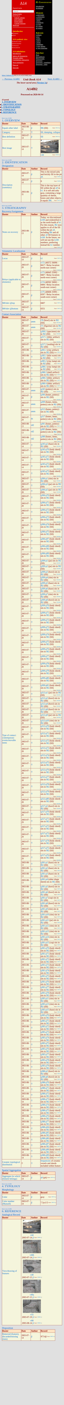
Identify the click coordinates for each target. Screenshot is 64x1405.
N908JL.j (58, 154)
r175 (43, 292)
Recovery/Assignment (12, 211)
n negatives (39, 22)
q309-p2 (44, 566)
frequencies (46, 1161)
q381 (43, 424)
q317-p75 (45, 848)
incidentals (39, 8)
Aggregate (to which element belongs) (11, 1177)
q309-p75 (45, 642)
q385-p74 (45, 1037)
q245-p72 (45, 464)
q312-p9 (44, 715)
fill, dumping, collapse (50, 132)
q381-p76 (45, 982)
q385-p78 (45, 1060)
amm (33, 321)
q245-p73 (45, 471)
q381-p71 (45, 954)
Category (6, 132)
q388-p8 (44, 1077)
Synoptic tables (18, 58)
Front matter (18, 22)
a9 (42, 177)
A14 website (18, 20)
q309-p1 (44, 560)
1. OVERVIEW (9, 102)
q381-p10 (45, 914)
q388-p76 (45, 1116)
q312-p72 (45, 741)
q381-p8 (44, 903)
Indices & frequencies (20, 56)
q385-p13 (45, 1004)
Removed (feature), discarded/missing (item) (10, 1336)
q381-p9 (44, 909)
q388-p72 (45, 1093)
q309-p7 (44, 594)
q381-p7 (44, 898)
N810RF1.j (59, 333)
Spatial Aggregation (11, 1170)
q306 (43, 395)
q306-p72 (45, 510)
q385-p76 (45, 1049)
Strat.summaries (18, 62)
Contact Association (11, 314)
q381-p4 (44, 879)
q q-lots (38, 24)
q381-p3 (44, 874)
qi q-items (39, 26)
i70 (42, 320)
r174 (43, 282)
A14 (14, 35)
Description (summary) (7, 186)
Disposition (7, 1328)
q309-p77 (45, 656)
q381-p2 (44, 868)
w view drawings (41, 48)
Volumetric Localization (13, 251)
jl (31, 128)
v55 (32, 1314)
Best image (7, 148)
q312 (43, 409)
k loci (38, 37)
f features (39, 19)
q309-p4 (44, 577)
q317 (43, 416)
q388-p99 (45, 1155)
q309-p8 (44, 600)
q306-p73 (45, 517)
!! (31, 132)
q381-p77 (45, 987)
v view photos (40, 46)
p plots (38, 39)
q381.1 (44, 350)
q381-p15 (45, 942)
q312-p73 (45, 748)
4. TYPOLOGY (8, 110)
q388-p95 (45, 1133)
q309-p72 (45, 620)
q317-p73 (45, 833)
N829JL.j (59, 247)
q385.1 (44, 355)
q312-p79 (45, 791)
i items (38, 21)
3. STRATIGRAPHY (10, 107)
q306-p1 (44, 478)
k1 (42, 190)
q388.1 (44, 367)
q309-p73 (45, 627)
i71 (42, 326)
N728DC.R (58, 270)
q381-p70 (45, 948)
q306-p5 (44, 490)
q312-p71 (45, 733)
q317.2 (44, 344)
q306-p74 (45, 524)
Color (4, 1197)
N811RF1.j (59, 322)
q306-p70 (45, 495)
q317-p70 (45, 811)
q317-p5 (44, 806)
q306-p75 (45, 531)
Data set (15, 65)
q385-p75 (45, 1043)
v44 (42, 155)
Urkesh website (19, 18)
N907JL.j (58, 136)
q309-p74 (45, 634)
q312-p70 (45, 726)
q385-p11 (45, 998)
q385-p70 (45, 1015)
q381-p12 (45, 926)
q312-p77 (45, 777)
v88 (32, 1320)
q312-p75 (45, 762)
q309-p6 (44, 588)
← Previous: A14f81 (11, 79)
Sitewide (16, 68)
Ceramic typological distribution (11, 1163)
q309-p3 (44, 572)
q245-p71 (45, 457)
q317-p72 (45, 826)
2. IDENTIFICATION (11, 104)
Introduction (17, 53)
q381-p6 (44, 892)
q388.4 (44, 383)
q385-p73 (45, 1032)
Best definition (8, 136)
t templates (39, 44)
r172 (43, 262)
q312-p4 (44, 704)
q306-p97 (45, 539)
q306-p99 (45, 553)
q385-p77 (45, 1054)
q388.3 (44, 378)
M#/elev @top (8, 303)
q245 (43, 389)
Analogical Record (11, 1214)
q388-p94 (45, 1127)
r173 (43, 272)
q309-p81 (45, 685)
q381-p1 (44, 862)
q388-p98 (45, 1149)
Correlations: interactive (21, 60)
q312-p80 (45, 799)
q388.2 (44, 372)
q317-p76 (45, 855)
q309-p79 (45, 671)
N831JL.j (58, 127)
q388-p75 (45, 1110)
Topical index (17, 14)
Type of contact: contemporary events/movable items (9, 739)
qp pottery (39, 28)
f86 (42, 128)
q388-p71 (45, 1088)
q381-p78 (45, 993)
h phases (39, 35)
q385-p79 (45, 1065)
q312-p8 (44, 709)
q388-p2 (44, 1071)
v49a (32, 1295)
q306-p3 (44, 484)
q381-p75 (45, 976)
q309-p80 (45, 678)
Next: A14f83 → (55, 79)
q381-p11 (45, 920)
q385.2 (44, 361)
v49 (32, 1275)
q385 (43, 429)
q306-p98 (45, 546)
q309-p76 (45, 649)
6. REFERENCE (9, 112)
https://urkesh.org (8, 75)
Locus (5, 258)
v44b (32, 1255)
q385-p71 (45, 1021)
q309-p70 (45, 605)
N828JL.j (59, 176)
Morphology (8, 1189)
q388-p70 (45, 1082)
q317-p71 (45, 819)
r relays (38, 41)
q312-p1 (44, 692)
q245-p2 (44, 444)
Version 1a (42, 83)
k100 (43, 220)
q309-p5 (44, 583)
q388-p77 (45, 1121)
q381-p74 (45, 970)
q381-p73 (45, 965)
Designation (8, 165)
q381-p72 (45, 959)
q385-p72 (45, 1026)
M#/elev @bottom (10, 308)
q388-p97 (45, 1144)
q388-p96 (45, 1138)
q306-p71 (45, 502)
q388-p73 (45, 1099)
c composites (40, 17)
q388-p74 (45, 1105)
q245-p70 (45, 449)
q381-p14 (45, 937)
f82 (56, 225)
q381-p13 (45, 931)
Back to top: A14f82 (7, 118)
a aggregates (40, 15)
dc (32, 418)
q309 (43, 402)
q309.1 (44, 331)
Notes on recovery (10, 232)
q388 (43, 436)
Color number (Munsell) (8, 1202)
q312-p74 (45, 755)
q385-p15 (45, 1010)
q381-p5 (44, 886)
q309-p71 (45, 613)
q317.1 (44, 337)
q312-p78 (45, 784)
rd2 (32, 425)
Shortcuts (16, 25)
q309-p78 (45, 663)
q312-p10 (45, 720)
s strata (38, 42)
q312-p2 (44, 698)
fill (42, 136)
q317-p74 (45, 841)
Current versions (20, 23)
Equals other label (10, 128)
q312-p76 (45, 770)
